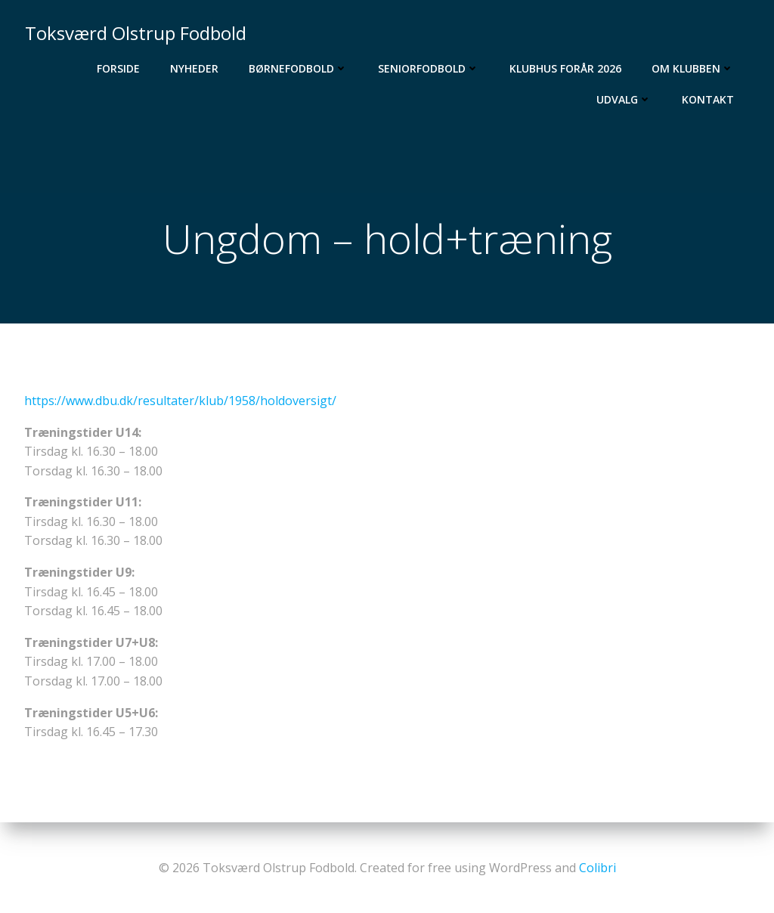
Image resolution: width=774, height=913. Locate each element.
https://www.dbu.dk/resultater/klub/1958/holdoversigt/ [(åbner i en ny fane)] (180, 402)
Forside (119, 68)
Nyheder (195, 68)
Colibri (597, 867)
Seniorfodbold (429, 68)
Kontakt (709, 99)
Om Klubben (693, 68)
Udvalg (624, 99)
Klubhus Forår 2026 (566, 68)
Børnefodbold (298, 68)
